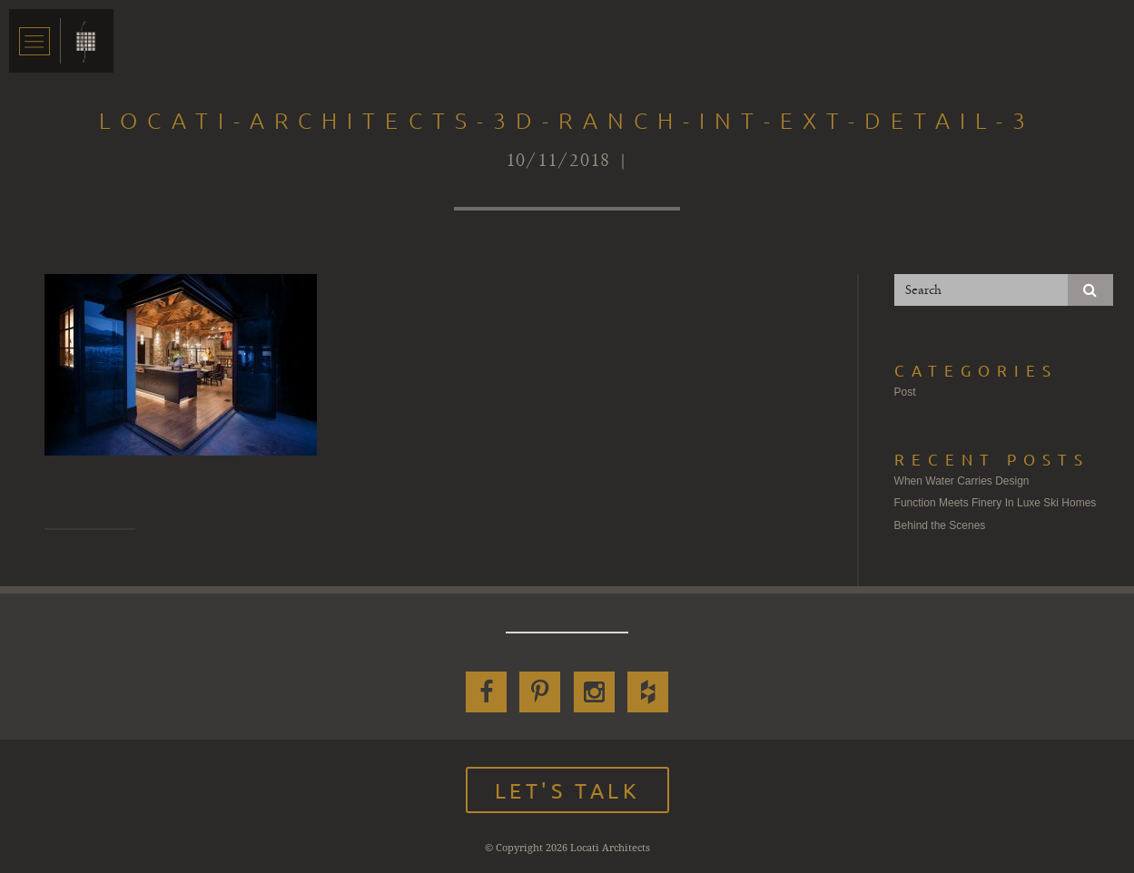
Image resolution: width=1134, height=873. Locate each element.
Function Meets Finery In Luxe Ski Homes (995, 502)
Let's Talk (567, 790)
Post (905, 392)
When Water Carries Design (962, 481)
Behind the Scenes (940, 525)
